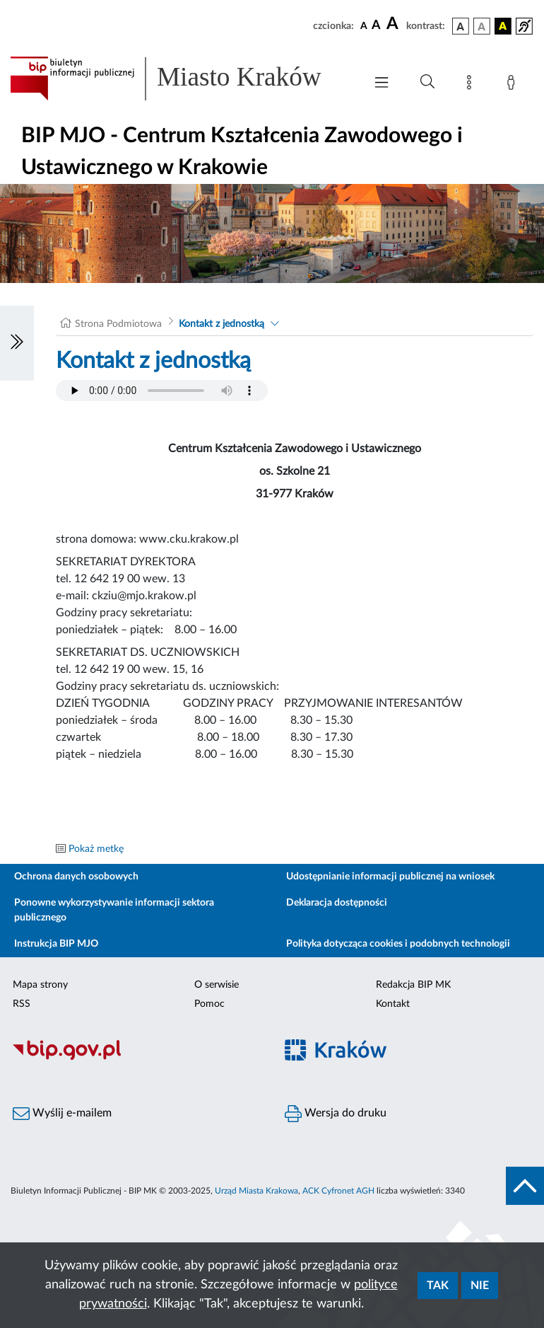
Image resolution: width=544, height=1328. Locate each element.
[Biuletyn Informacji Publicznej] (136, 1058)
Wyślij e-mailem (62, 1113)
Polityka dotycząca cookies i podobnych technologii (398, 944)
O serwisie (216, 985)
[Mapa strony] (472, 85)
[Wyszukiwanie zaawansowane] (427, 82)
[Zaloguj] (513, 85)
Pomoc (209, 1004)
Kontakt (393, 1004)
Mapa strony (40, 985)
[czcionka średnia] (376, 25)
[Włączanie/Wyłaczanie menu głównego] (381, 83)
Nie (480, 1285)
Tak (438, 1285)
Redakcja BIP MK (413, 985)
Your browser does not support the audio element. (162, 390)
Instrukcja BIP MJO (56, 944)
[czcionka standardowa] (363, 25)
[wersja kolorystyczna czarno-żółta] (503, 26)
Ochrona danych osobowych (76, 877)
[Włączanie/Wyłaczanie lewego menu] (17, 343)
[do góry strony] (525, 1186)
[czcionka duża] (394, 24)
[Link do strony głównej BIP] (180, 78)
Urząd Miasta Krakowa (256, 1190)
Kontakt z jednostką (221, 324)
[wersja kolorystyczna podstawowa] (460, 26)
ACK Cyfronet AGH (338, 1190)
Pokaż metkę (96, 849)
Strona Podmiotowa (118, 324)
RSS (21, 1004)
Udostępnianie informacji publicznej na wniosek (390, 877)
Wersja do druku (335, 1113)
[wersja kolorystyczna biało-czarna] (482, 26)
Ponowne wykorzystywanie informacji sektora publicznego (114, 910)
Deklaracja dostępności (336, 903)
